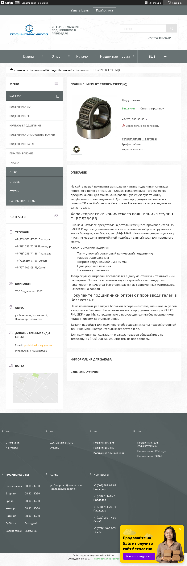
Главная (29, 56)
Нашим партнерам (115, 56)
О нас (56, 56)
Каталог (82, 56)
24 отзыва (155, 2)
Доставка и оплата (61, 442)
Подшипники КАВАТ (149, 456)
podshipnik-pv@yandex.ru (39, 345)
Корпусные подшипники (25, 125)
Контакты (12, 447)
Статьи (14, 191)
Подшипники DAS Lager (151, 451)
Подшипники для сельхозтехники (148, 444)
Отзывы (15, 181)
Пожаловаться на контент (106, 558)
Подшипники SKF (20, 106)
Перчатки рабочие (21, 153)
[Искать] (171, 28)
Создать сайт (29, 2)
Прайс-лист (104, 10)
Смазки (14, 162)
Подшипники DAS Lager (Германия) (50, 70)
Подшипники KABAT (22, 144)
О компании (13, 442)
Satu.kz (110, 555)
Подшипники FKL (20, 116)
